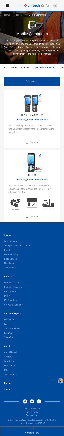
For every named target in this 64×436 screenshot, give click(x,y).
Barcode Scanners (13, 287)
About (7, 346)
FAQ (6, 324)
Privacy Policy (32, 412)
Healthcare (9, 263)
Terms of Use (32, 415)
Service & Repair (12, 328)
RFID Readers (11, 291)
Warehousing (10, 241)
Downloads (9, 319)
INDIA (7, 296)
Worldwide (9, 361)
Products (19, 15)
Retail (7, 250)
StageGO (8, 337)
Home (7, 15)
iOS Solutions (10, 300)
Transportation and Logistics (18, 245)
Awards (7, 356)
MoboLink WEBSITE (32, 409)
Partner (7, 383)
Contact (7, 389)
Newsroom (9, 365)
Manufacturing (11, 254)
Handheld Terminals (44, 67)
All (4, 67)
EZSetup (8, 333)
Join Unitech (10, 374)
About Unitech (11, 352)
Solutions (8, 235)
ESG (6, 370)
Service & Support (13, 313)
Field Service (10, 259)
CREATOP (40, 423)
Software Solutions (13, 304)
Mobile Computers (37, 15)
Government (10, 267)
